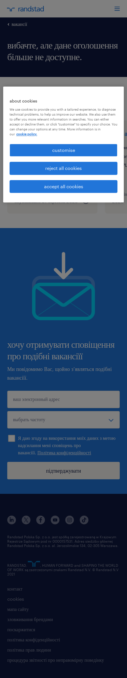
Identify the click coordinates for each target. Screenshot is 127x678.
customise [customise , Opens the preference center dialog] (63, 150)
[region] (63, 144)
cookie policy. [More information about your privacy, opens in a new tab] (26, 134)
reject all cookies (63, 168)
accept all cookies (63, 186)
